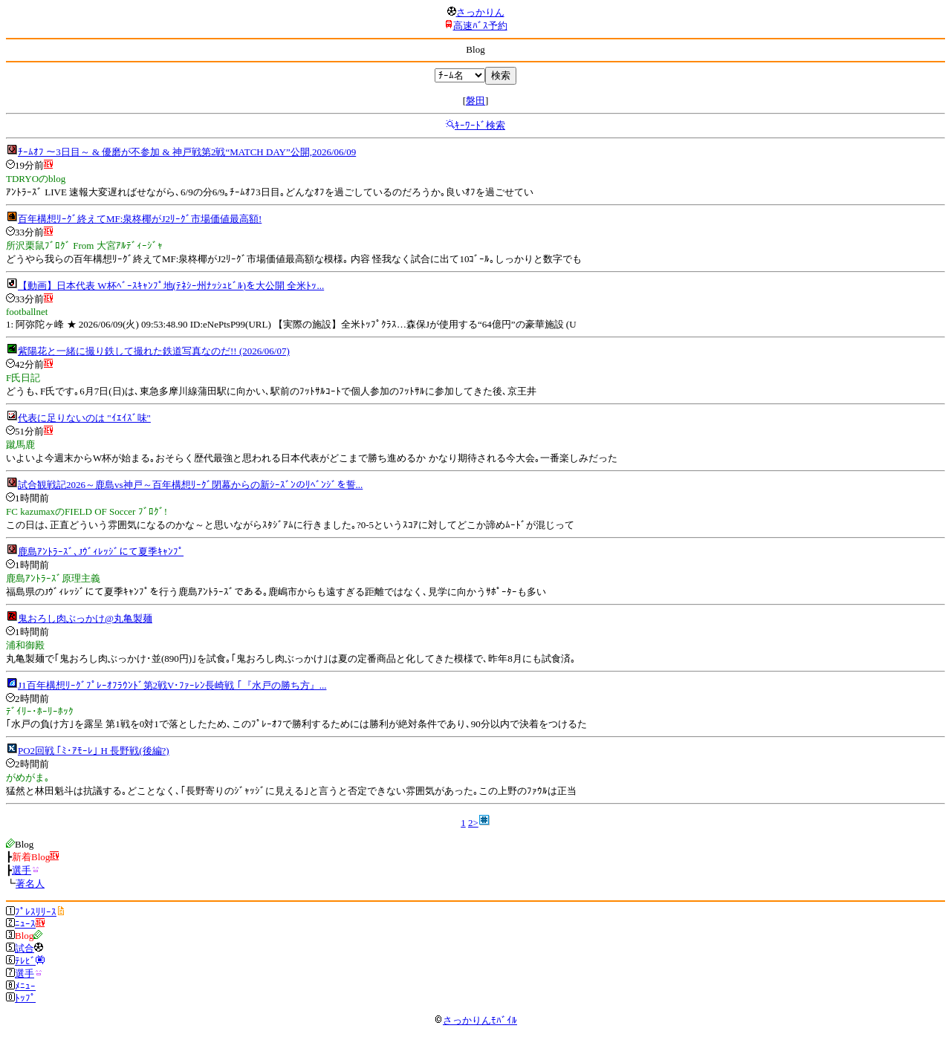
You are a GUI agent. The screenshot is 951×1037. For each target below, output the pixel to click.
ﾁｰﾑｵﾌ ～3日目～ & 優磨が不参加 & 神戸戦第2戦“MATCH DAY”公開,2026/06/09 (187, 151)
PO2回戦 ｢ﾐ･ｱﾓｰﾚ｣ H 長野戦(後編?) (93, 750)
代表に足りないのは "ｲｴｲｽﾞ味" (84, 417)
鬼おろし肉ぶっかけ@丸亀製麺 (85, 618)
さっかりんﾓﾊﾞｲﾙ (475, 1020)
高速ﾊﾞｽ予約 (480, 25)
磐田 (475, 100)
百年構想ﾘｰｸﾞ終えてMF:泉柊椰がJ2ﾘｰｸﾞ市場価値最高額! (140, 218)
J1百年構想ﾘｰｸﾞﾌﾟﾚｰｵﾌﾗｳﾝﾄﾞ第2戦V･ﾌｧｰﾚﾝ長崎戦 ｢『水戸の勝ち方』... (172, 685)
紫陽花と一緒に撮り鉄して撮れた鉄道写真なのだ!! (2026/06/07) (154, 351)
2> (473, 822)
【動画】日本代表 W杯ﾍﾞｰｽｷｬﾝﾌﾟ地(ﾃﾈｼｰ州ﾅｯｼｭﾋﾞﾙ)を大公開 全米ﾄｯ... (171, 285)
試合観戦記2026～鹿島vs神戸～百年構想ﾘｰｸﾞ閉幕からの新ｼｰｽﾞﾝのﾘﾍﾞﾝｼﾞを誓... (190, 484)
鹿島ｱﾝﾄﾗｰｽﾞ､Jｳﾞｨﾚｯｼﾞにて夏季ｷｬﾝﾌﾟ (101, 551)
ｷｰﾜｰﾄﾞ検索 (480, 125)
